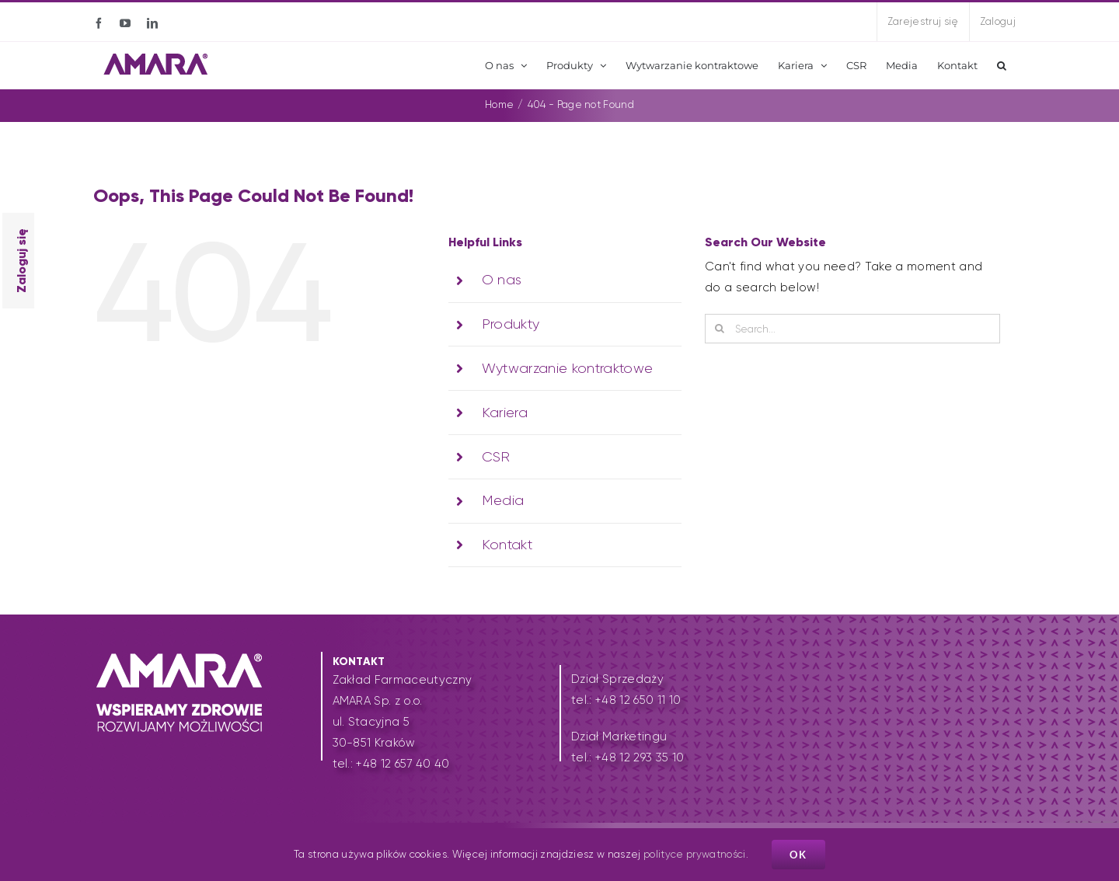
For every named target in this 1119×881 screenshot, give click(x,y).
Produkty (511, 324)
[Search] (719, 328)
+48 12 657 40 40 (402, 764)
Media (503, 500)
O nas (502, 279)
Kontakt (507, 544)
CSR (496, 457)
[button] (1001, 65)
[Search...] (852, 328)
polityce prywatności (694, 854)
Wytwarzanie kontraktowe (568, 368)
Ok (798, 854)
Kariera (505, 412)
